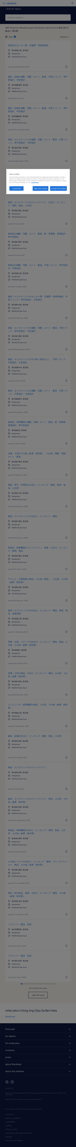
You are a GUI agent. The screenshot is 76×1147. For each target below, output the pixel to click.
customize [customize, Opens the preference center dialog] (16, 188)
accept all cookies (58, 188)
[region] (38, 181)
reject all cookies (40, 188)
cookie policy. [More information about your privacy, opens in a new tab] (35, 182)
